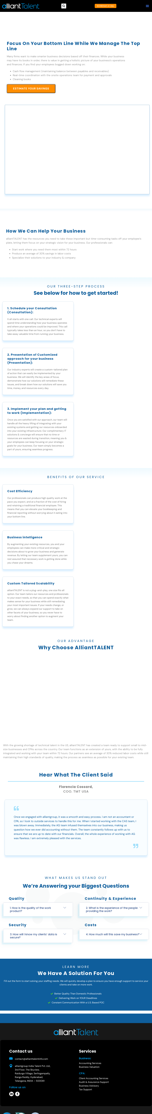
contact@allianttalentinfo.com (31, 1058)
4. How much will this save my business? (112, 934)
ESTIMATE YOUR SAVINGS (31, 88)
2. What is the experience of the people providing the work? (112, 909)
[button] (147, 6)
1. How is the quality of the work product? (30, 909)
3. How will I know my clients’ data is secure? (33, 935)
